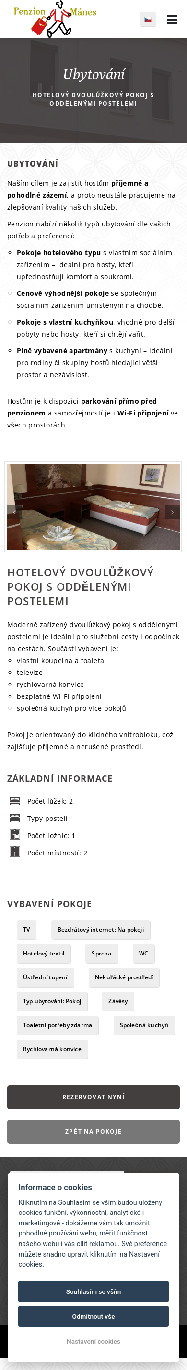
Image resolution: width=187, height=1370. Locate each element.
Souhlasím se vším (93, 1291)
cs (153, 19)
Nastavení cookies (93, 1341)
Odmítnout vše (93, 1316)
